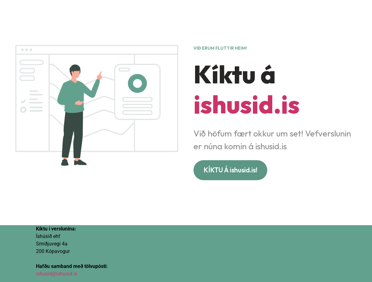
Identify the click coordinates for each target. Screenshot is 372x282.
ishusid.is (246, 104)
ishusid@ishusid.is (56, 274)
